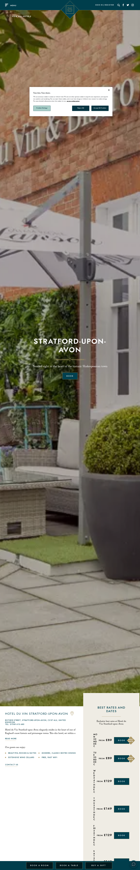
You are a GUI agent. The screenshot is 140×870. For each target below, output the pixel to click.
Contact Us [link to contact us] (11, 765)
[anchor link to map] (72, 715)
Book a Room (39, 864)
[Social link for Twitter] (128, 5)
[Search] (118, 5)
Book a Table (69, 864)
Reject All (80, 108)
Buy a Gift (98, 864)
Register (109, 5)
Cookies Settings (41, 108)
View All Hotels (19, 16)
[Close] (109, 90)
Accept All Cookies (100, 108)
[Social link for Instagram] (133, 5)
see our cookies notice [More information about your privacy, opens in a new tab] (73, 101)
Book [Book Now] (122, 740)
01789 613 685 (17, 724)
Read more (11, 739)
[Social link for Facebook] (123, 5)
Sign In (99, 5)
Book (70, 375)
